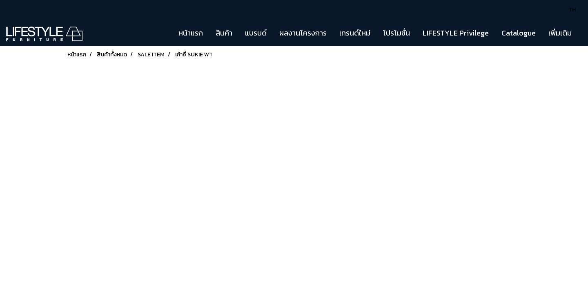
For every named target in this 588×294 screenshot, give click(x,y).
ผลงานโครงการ (303, 32)
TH (567, 9)
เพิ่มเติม (560, 32)
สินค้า (224, 32)
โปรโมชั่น (396, 32)
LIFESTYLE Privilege (456, 32)
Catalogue (518, 32)
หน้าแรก (190, 32)
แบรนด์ (256, 32)
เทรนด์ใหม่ (354, 32)
